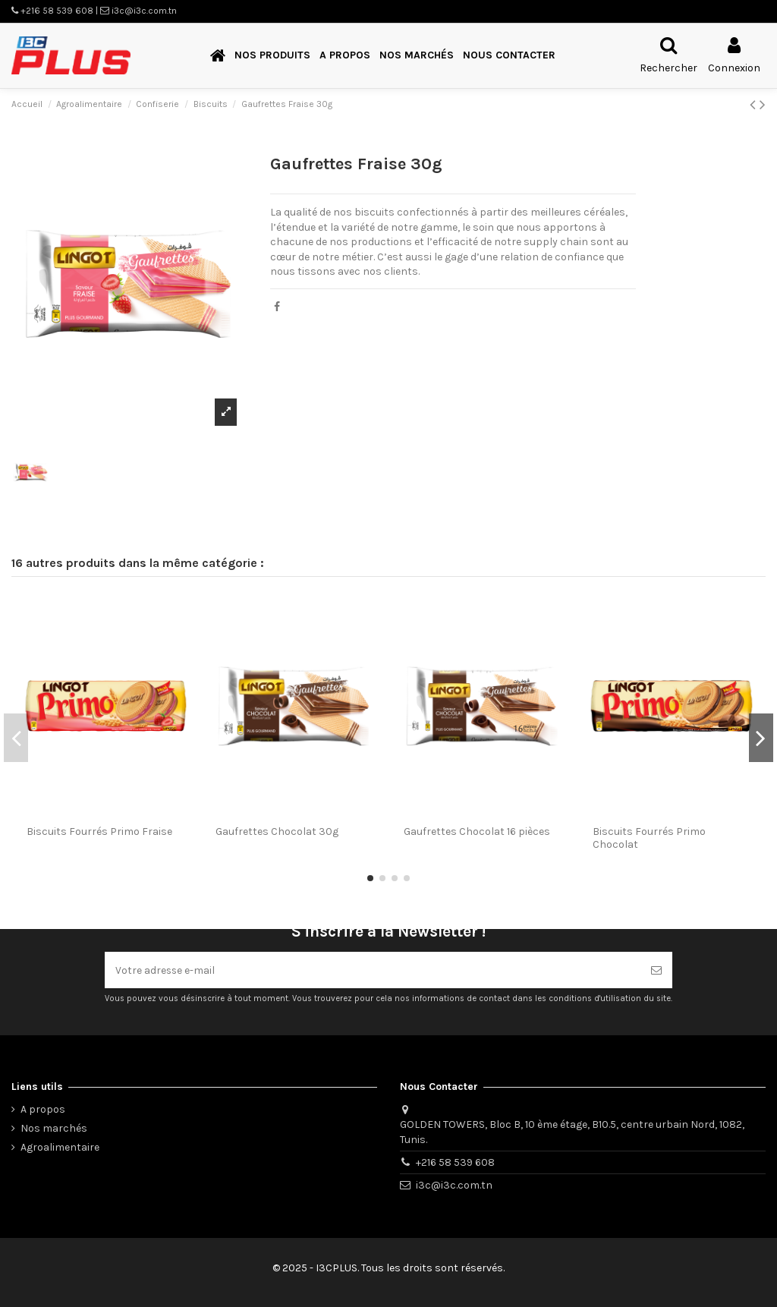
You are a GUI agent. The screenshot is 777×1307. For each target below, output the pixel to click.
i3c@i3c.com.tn (454, 1185)
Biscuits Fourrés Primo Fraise (99, 831)
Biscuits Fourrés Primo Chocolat (649, 838)
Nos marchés (53, 1128)
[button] (272, 56)
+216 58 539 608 (455, 1162)
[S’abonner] (656, 969)
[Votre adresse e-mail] (372, 969)
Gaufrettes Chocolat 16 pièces (477, 831)
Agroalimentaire (59, 1147)
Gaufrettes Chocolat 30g (276, 831)
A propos (42, 1109)
